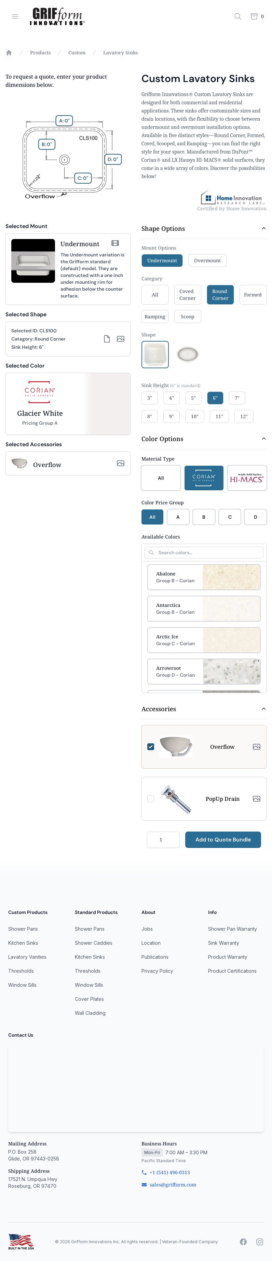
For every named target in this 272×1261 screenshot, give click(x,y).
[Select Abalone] (204, 577)
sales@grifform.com (168, 1184)
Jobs (147, 929)
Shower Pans (23, 929)
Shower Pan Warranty (232, 929)
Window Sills (22, 985)
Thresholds (21, 971)
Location (151, 943)
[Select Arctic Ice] (204, 640)
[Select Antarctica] (204, 609)
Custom (76, 52)
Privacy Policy (157, 971)
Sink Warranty (223, 943)
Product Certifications (232, 971)
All (152, 517)
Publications (154, 957)
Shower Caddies (93, 943)
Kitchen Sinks (23, 943)
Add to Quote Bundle (223, 839)
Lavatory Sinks (120, 52)
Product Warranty (227, 957)
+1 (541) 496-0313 (165, 1172)
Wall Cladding (90, 1013)
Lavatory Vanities (27, 957)
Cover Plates (89, 999)
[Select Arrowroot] (204, 672)
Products (40, 52)
